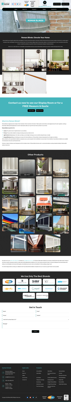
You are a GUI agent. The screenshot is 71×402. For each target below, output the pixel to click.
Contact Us (53, 9)
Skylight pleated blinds (36, 249)
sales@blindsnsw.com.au (44, 6)
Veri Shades (61, 193)
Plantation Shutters (44, 191)
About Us (24, 9)
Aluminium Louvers (40, 384)
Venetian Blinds (44, 172)
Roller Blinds (27, 174)
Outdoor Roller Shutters (52, 377)
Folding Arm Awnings (44, 210)
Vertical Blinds (10, 172)
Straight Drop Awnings (18, 249)
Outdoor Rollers (10, 210)
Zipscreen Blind (27, 231)
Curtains (27, 193)
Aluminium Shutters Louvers (52, 249)
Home (16, 9)
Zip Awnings (38, 381)
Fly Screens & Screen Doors (10, 191)
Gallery (44, 9)
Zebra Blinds (61, 174)
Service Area (24, 377)
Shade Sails (10, 229)
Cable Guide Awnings (44, 229)
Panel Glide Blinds (27, 212)
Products (34, 9)
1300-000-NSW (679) (14, 260)
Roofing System (61, 212)
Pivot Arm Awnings (61, 231)
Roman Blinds (61, 381)
